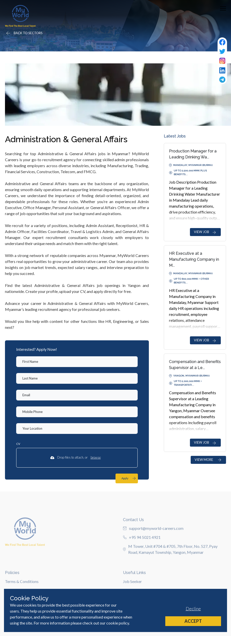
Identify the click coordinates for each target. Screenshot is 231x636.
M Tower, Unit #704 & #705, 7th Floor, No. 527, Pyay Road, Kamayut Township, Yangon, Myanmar (170, 562)
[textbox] (77, 361)
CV (18, 444)
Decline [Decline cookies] (193, 608)
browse (96, 457)
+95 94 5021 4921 (142, 550)
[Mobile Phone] (77, 411)
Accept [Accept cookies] (193, 621)
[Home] (20, 16)
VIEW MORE (208, 459)
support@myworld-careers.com (153, 541)
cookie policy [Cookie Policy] (117, 623)
